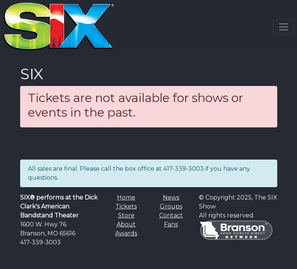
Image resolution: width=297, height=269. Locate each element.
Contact (171, 215)
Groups (171, 206)
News (171, 197)
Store (126, 215)
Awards (126, 233)
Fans (171, 224)
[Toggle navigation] (283, 26)
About (126, 224)
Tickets (126, 206)
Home (126, 197)
